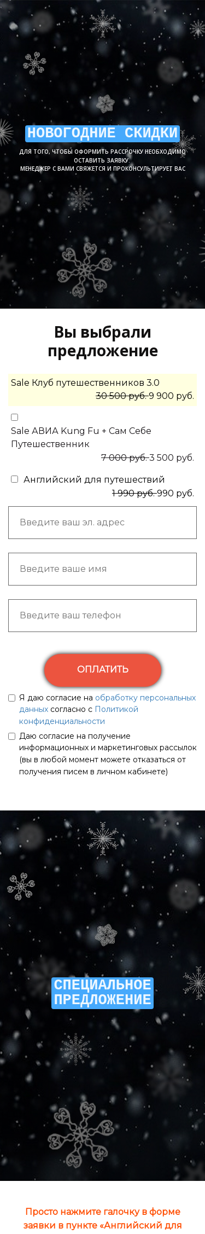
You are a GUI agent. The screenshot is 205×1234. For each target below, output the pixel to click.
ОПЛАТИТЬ (102, 669)
